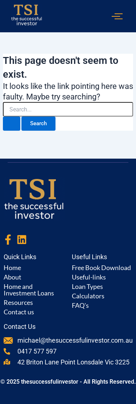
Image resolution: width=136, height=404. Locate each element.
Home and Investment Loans (29, 289)
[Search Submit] (11, 124)
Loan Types (87, 286)
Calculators (88, 296)
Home (12, 268)
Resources (18, 302)
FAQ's (80, 305)
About (12, 277)
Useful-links (89, 277)
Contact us (19, 312)
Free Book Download (101, 268)
